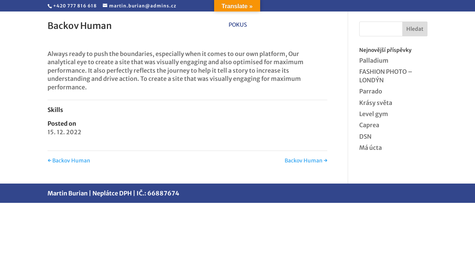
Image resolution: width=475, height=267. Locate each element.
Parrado (370, 91)
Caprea (369, 125)
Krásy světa (375, 102)
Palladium (374, 60)
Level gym (373, 114)
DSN (365, 136)
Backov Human (69, 160)
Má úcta (370, 147)
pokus (238, 25)
